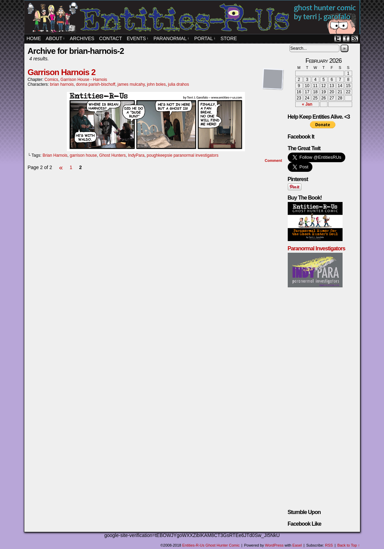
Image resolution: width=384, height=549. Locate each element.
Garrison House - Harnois (84, 79)
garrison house (83, 155)
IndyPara (136, 155)
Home (34, 38)
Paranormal (171, 38)
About (55, 38)
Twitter (337, 38)
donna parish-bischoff (95, 84)
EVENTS (138, 38)
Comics (51, 79)
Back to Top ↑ (348, 545)
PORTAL (204, 38)
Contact (110, 38)
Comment (273, 160)
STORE (229, 38)
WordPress (274, 545)
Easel (297, 545)
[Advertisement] (156, 192)
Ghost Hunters (112, 155)
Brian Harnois (54, 155)
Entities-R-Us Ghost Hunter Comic (193, 18)
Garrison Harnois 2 (62, 72)
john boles (156, 84)
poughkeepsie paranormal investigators (182, 155)
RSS (354, 38)
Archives (82, 38)
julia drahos (178, 84)
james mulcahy (131, 84)
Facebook (346, 38)
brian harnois (62, 84)
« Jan (307, 104)
